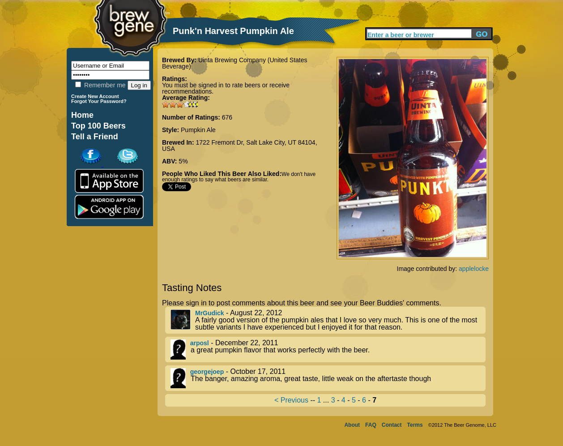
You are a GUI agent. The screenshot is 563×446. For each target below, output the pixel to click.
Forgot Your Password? (99, 101)
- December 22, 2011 (328, 349)
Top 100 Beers (98, 125)
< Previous (291, 400)
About (352, 425)
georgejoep (207, 371)
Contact (392, 425)
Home (82, 115)
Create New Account (95, 96)
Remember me (100, 85)
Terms (415, 425)
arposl (199, 343)
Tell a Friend (94, 136)
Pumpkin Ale (198, 129)
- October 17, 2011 (328, 378)
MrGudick (209, 313)
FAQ (370, 425)
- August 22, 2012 (328, 320)
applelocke (474, 268)
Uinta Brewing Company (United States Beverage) (234, 63)
